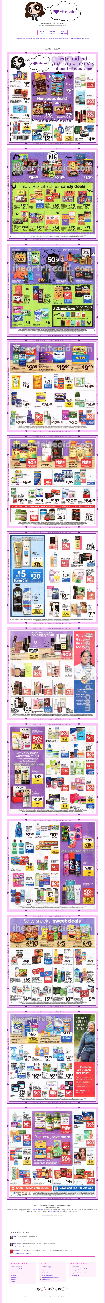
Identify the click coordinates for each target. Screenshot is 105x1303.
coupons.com (45, 1269)
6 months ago (30, 1246)
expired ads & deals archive (79, 1273)
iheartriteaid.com (38, 1209)
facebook (13, 1275)
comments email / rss (17, 1271)
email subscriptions (16, 1267)
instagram (14, 1277)
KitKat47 (15, 1250)
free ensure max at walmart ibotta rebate (58, 38)
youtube (13, 1281)
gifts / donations (85, 38)
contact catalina (46, 1279)
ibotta (43, 1271)
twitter (13, 1273)
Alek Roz (15, 1236)
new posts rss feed (16, 1269)
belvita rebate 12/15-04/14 (42, 38)
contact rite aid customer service (50, 1277)
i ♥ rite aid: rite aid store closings (17, 1253)
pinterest (13, 1279)
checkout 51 (45, 1273)
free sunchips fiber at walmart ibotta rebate (25, 38)
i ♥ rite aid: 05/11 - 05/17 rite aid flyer (18, 1239)
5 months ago (30, 1239)
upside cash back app (76, 38)
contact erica (75, 1267)
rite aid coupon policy (47, 1275)
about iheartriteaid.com (78, 1271)
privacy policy (75, 1275)
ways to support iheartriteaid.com (81, 1269)
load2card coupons (47, 1267)
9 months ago (28, 1253)
